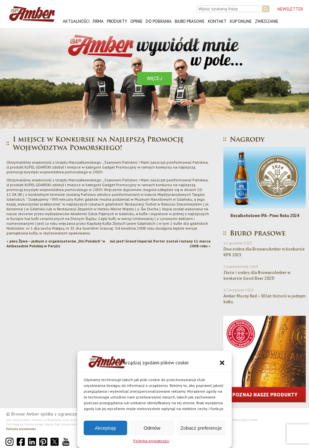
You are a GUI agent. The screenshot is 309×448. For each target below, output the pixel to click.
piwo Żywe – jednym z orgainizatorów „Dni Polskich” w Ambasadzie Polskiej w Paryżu (55, 243)
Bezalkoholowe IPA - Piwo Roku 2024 (264, 215)
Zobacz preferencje (201, 428)
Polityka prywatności (151, 440)
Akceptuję (105, 428)
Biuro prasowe (190, 21)
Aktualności (76, 21)
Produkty (117, 21)
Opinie (136, 21)
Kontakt (217, 21)
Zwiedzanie (266, 21)
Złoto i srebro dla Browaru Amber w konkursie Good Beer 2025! (256, 275)
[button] (222, 363)
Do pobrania (159, 21)
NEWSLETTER (290, 9)
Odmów (152, 428)
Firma (98, 21)
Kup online (241, 21)
